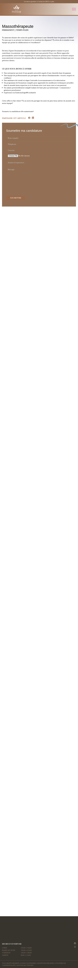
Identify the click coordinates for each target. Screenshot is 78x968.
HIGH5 (52, 963)
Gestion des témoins (25, 965)
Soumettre (15, 198)
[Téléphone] (39, 144)
